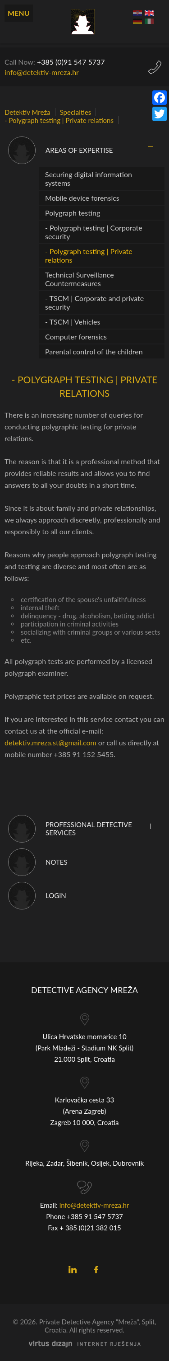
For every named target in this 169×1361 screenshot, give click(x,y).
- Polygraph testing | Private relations (59, 120)
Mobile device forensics (82, 197)
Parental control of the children (94, 351)
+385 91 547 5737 (95, 1216)
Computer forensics (76, 336)
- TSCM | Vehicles (72, 321)
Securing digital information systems (88, 178)
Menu (19, 13)
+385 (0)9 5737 (71, 61)
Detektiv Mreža (27, 112)
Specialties (75, 112)
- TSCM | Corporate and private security (94, 302)
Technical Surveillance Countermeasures (79, 278)
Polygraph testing (72, 212)
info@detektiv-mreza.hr (42, 72)
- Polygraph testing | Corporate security (93, 231)
